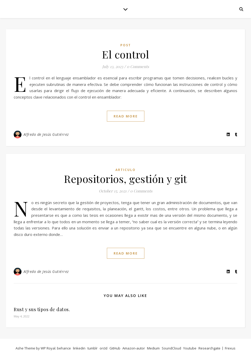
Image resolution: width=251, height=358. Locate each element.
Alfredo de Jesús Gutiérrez (46, 134)
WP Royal (48, 348)
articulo (125, 170)
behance (64, 348)
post (125, 45)
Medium (153, 348)
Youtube (189, 348)
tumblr (92, 348)
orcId (103, 348)
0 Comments (138, 66)
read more (126, 116)
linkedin (79, 348)
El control (125, 54)
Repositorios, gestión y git (125, 178)
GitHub (114, 348)
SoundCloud (171, 348)
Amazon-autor (133, 348)
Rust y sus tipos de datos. (42, 309)
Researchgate (209, 348)
